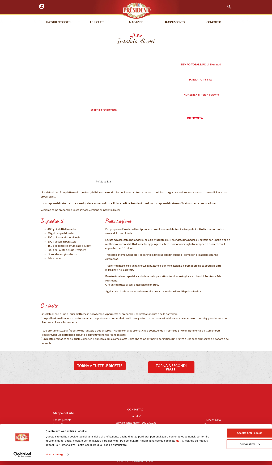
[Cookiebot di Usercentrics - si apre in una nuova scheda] (22, 458)
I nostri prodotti (58, 22)
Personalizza (234, 447)
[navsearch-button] (227, 6)
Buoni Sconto (175, 22)
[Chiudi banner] (266, 433)
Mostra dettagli (54, 458)
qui (187, 444)
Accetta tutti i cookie (234, 436)
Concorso (213, 22)
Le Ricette (97, 22)
